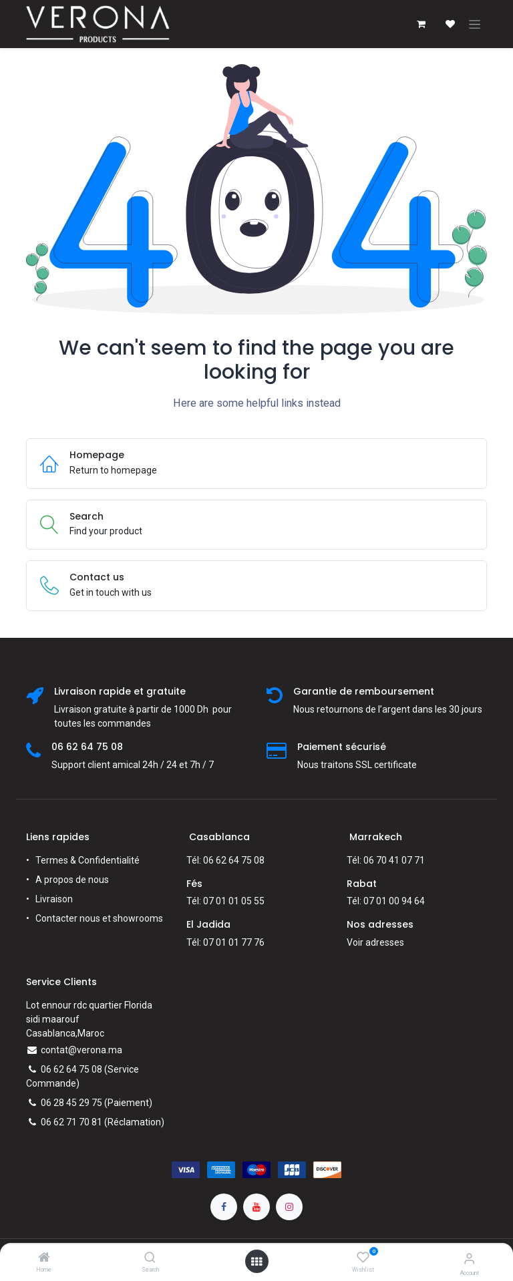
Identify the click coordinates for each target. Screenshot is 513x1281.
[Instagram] (289, 1207)
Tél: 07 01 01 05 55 (225, 901)
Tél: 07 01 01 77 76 (225, 942)
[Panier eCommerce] (421, 24)
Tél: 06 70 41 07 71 (386, 860)
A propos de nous (72, 879)
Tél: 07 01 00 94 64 (386, 901)
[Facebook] (223, 1207)
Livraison (54, 899)
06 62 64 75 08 (71, 1069)
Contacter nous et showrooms (99, 918)
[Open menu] (256, 1262)
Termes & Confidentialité (87, 860)
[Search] (150, 1258)
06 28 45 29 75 (71, 1102)
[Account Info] (469, 1258)
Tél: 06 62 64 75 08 (225, 860)
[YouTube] (256, 1207)
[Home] (44, 1258)
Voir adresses (375, 942)
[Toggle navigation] (474, 24)
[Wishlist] (363, 1258)
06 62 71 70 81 (71, 1122)
